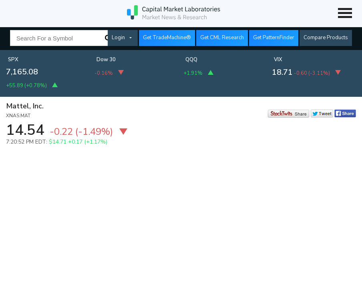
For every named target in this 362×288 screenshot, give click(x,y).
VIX (278, 59)
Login (118, 37)
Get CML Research (222, 37)
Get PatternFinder (273, 37)
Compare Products (326, 37)
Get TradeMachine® (167, 37)
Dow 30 (106, 59)
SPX (13, 59)
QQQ (191, 59)
